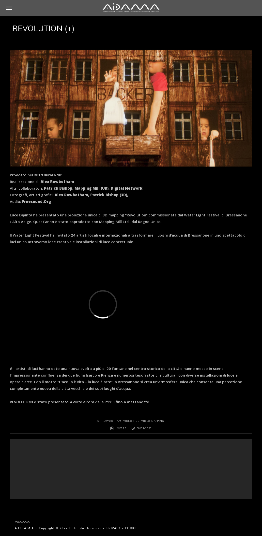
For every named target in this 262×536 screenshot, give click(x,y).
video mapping (152, 421)
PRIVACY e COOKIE (122, 528)
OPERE (121, 428)
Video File (131, 421)
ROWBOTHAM (111, 421)
